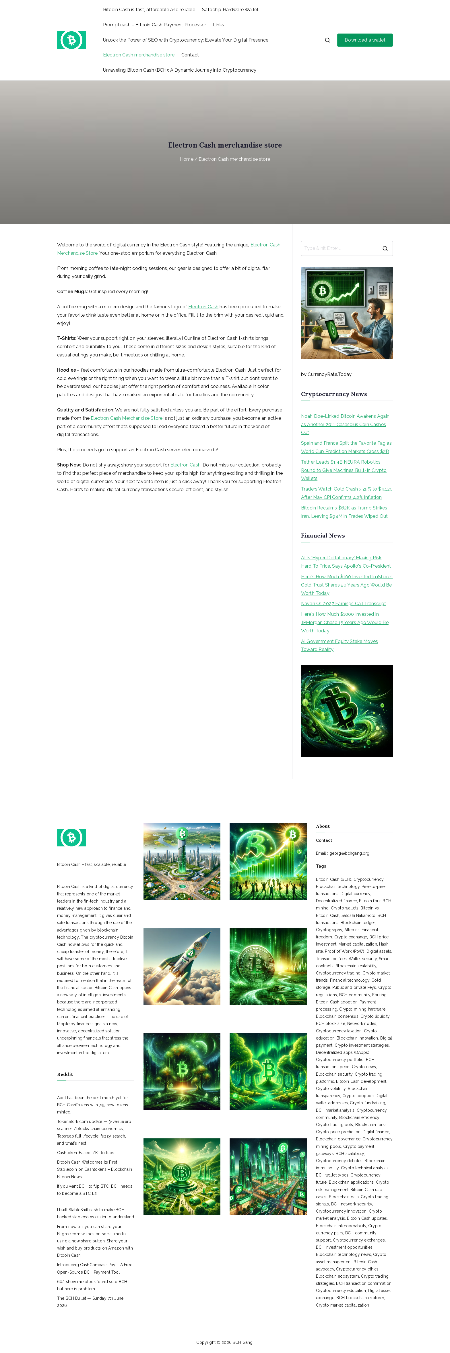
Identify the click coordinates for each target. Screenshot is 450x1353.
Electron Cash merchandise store (138, 55)
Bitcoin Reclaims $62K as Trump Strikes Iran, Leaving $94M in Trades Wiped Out (344, 512)
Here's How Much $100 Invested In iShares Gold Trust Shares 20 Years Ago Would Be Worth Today (347, 585)
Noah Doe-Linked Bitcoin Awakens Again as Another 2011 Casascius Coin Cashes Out (345, 424)
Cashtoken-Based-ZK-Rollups (85, 1152)
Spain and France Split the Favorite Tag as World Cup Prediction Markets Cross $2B (346, 447)
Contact (190, 55)
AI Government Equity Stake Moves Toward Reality (339, 645)
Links (218, 25)
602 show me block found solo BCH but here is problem (92, 1285)
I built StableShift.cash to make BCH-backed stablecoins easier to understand (95, 1213)
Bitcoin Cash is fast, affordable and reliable (149, 9)
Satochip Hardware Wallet (230, 9)
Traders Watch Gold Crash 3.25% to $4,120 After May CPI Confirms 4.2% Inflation (347, 493)
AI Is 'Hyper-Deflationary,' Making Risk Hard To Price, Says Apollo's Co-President (346, 562)
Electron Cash (203, 306)
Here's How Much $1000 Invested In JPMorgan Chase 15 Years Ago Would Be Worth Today (345, 622)
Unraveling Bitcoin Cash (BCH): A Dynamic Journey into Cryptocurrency (179, 70)
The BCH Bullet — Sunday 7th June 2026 (90, 1302)
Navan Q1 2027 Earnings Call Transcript (343, 603)
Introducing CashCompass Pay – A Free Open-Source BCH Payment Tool (94, 1268)
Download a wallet (365, 40)
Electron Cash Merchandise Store (126, 418)
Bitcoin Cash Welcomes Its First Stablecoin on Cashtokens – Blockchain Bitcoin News (94, 1169)
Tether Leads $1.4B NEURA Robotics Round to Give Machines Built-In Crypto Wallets (344, 470)
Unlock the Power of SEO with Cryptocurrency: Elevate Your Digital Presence (185, 40)
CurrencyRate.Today (330, 374)
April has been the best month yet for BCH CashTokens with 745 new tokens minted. (92, 1104)
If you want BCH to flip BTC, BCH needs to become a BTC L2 (94, 1190)
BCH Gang (243, 1342)
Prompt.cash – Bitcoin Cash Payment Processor (154, 25)
